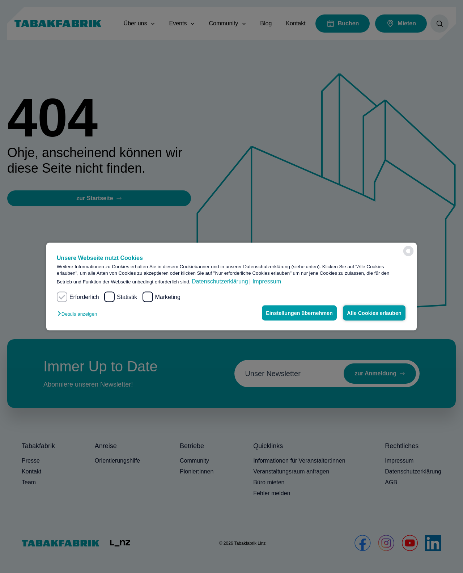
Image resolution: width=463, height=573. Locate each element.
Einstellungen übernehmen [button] (299, 313)
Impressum (266, 281)
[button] (79, 313)
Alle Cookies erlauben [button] (374, 313)
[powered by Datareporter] (408, 251)
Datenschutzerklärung (220, 281)
